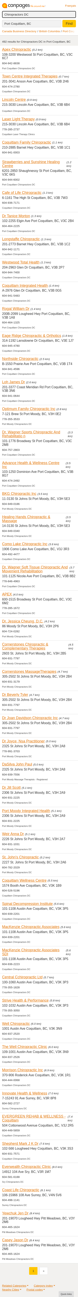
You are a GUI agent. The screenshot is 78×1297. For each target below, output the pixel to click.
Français (70, 5)
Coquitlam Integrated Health (25, 286)
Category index (43, 1285)
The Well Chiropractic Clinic (24, 1047)
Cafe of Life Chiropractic (22, 193)
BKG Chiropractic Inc (19, 494)
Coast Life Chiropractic (20, 1190)
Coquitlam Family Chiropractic (26, 142)
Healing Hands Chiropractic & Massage (26, 519)
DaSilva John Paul (17, 764)
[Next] (44, 1271)
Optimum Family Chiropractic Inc (28, 409)
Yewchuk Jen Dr (15, 1213)
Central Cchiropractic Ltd (22, 977)
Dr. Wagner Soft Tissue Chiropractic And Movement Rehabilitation (35, 569)
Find (69, 24)
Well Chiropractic (16, 1024)
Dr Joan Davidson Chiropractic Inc (30, 718)
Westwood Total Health (21, 262)
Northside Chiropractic (20, 359)
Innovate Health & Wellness (24, 1093)
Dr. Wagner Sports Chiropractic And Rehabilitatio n (31, 434)
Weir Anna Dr (13, 834)
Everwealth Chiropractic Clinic (26, 1167)
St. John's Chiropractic (20, 857)
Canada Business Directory (19, 31)
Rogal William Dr (16, 309)
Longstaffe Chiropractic (21, 239)
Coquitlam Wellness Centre (24, 880)
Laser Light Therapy (18, 119)
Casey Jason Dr (15, 1240)
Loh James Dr (13, 382)
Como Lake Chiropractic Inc (24, 544)
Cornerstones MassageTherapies (29, 671)
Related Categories (14, 1285)
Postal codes (35, 1289)
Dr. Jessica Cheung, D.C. (22, 621)
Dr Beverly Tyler (15, 695)
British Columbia (49, 31)
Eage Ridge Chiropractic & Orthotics (31, 336)
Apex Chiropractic (16, 49)
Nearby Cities (10, 1289)
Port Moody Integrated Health (26, 811)
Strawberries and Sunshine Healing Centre (31, 164)
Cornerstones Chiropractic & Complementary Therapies (25, 646)
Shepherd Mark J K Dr (20, 1144)
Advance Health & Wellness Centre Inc (30, 465)
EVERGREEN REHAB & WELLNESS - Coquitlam (34, 1118)
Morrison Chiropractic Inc (22, 1070)
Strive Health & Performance (25, 1000)
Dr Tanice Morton (16, 216)
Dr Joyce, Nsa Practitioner (23, 741)
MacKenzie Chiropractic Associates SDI (30, 952)
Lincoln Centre (14, 99)
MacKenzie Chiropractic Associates (30, 927)
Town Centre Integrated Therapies (30, 76)
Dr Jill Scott (11, 787)
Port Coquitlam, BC (17, 23)
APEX (7, 594)
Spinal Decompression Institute (27, 904)
